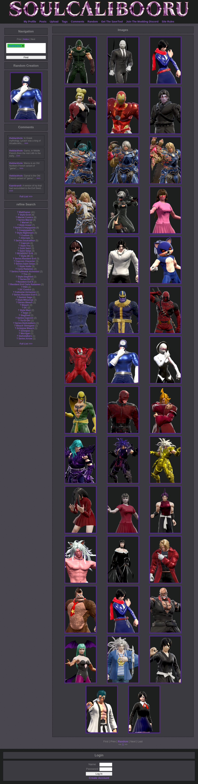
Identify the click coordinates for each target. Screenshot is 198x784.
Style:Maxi (25, 310)
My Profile (30, 21)
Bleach (25, 305)
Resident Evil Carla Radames (25, 284)
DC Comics (25, 289)
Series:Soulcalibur (25, 240)
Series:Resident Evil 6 (25, 294)
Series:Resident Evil (25, 258)
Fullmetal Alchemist (25, 292)
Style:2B (25, 256)
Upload (54, 21)
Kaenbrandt (15, 185)
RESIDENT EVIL (25, 253)
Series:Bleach (25, 302)
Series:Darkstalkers (25, 323)
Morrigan (25, 333)
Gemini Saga (25, 297)
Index (26, 39)
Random (93, 21)
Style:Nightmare (25, 233)
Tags (65, 21)
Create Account (99, 777)
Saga (25, 313)
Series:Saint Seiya (25, 263)
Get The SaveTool (112, 21)
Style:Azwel (25, 225)
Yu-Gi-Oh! (25, 320)
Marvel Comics (25, 217)
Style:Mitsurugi (25, 300)
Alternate (25, 238)
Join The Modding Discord (142, 21)
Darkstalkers (25, 336)
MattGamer (24, 212)
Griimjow (25, 331)
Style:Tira (25, 245)
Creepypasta (25, 230)
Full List (24, 196)
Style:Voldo (25, 266)
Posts (42, 21)
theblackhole (16, 138)
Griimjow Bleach (25, 328)
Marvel (25, 222)
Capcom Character (25, 261)
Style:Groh (25, 215)
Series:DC (25, 279)
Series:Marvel (25, 220)
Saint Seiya (25, 251)
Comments (77, 21)
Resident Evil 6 (25, 282)
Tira (25, 274)
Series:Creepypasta (25, 227)
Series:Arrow (25, 338)
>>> (26, 143)
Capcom (25, 243)
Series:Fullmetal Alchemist (25, 271)
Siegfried (25, 315)
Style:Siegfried (25, 276)
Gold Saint (25, 248)
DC (25, 307)
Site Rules (168, 21)
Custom (25, 235)
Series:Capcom (25, 318)
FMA (25, 287)
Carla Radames (25, 269)
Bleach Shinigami (25, 325)
